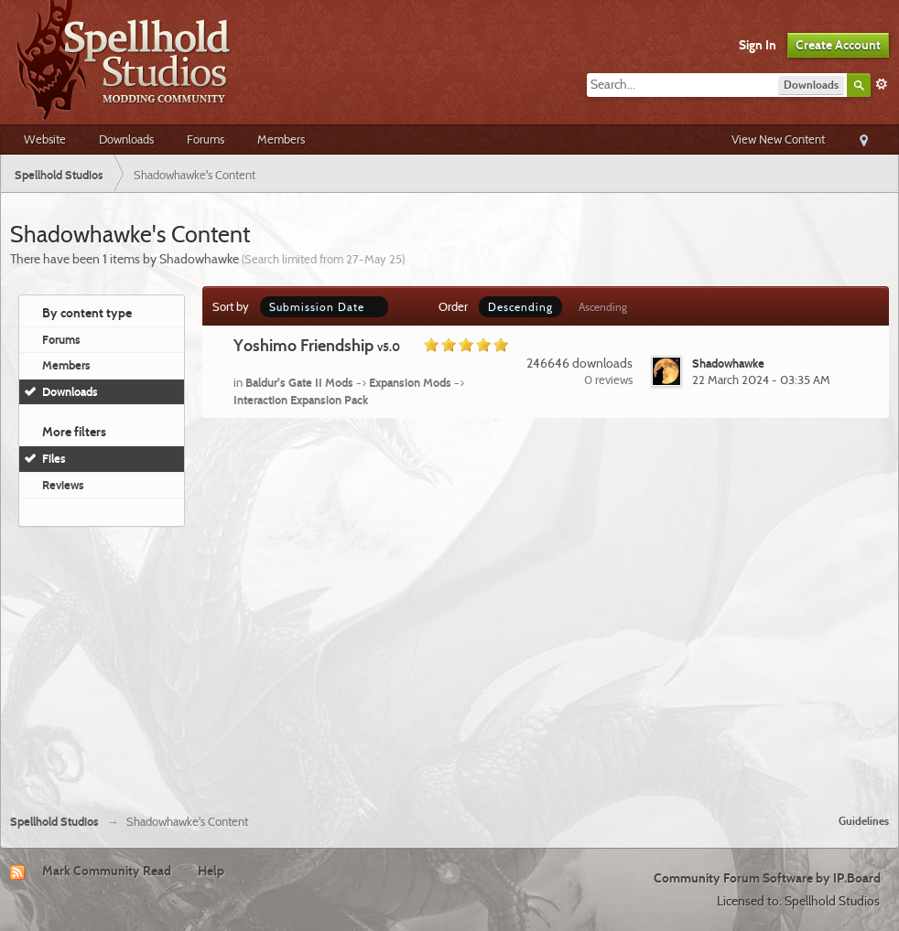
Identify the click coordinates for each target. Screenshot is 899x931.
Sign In (757, 45)
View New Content (778, 139)
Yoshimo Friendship (316, 345)
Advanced (881, 84)
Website (45, 139)
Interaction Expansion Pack (300, 399)
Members (281, 139)
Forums (205, 139)
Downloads (126, 139)
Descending (520, 307)
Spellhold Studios (54, 822)
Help (211, 870)
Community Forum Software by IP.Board (767, 878)
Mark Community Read (106, 870)
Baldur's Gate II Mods (299, 382)
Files (54, 458)
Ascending (603, 307)
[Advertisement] (449, 663)
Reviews (63, 484)
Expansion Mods (410, 382)
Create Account (838, 45)
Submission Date (324, 307)
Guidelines (864, 821)
